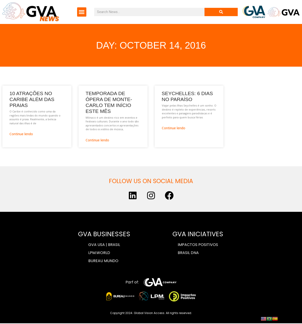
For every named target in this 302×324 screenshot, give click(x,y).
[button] (81, 12)
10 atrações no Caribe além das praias (31, 99)
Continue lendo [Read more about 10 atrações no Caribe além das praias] (21, 134)
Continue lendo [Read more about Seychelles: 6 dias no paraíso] (173, 128)
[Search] (221, 12)
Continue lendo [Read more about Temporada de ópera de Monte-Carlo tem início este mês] (97, 140)
